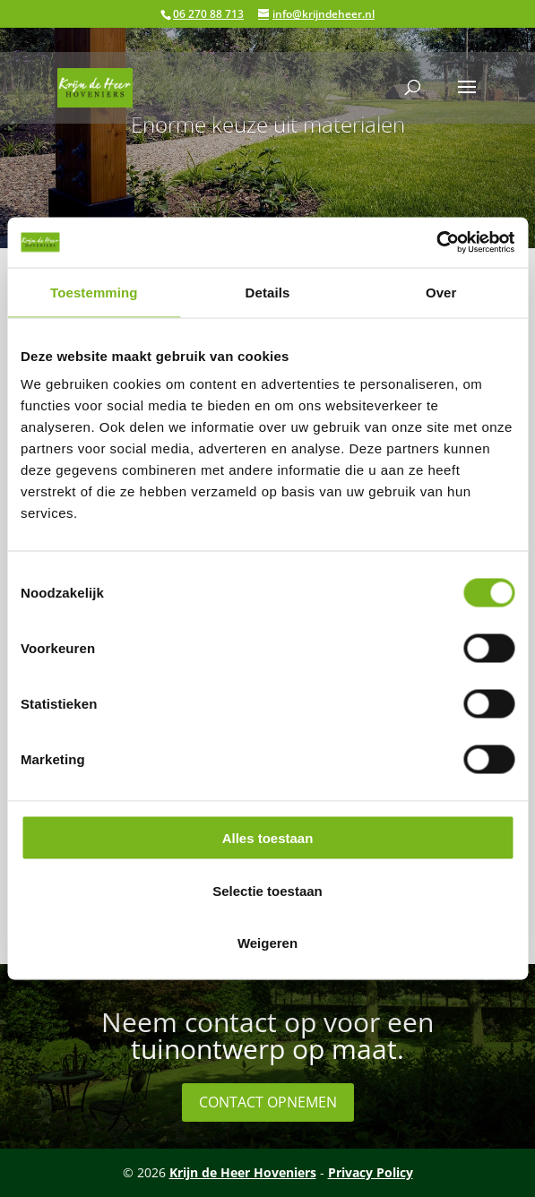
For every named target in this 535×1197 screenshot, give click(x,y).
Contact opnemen (268, 1102)
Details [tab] (268, 291)
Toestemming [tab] (94, 291)
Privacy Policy (370, 1172)
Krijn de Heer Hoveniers (242, 1172)
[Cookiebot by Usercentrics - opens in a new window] (436, 242)
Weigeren (267, 943)
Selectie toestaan (267, 890)
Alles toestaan (268, 838)
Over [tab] (441, 291)
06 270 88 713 (208, 14)
